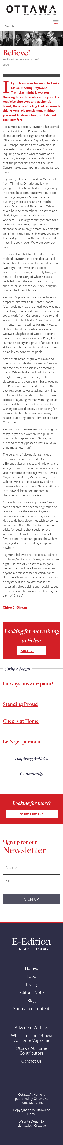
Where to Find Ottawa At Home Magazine (31, 1037)
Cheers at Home (21, 721)
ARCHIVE (27, 650)
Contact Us (31, 1061)
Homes (31, 968)
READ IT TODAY (34, 949)
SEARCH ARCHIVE (31, 814)
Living (31, 984)
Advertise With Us (31, 1027)
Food (31, 976)
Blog (31, 1000)
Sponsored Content (31, 1008)
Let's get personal (22, 741)
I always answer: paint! (28, 683)
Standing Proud (20, 703)
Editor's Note (31, 992)
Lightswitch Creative (31, 1125)
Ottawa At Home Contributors (31, 1050)
